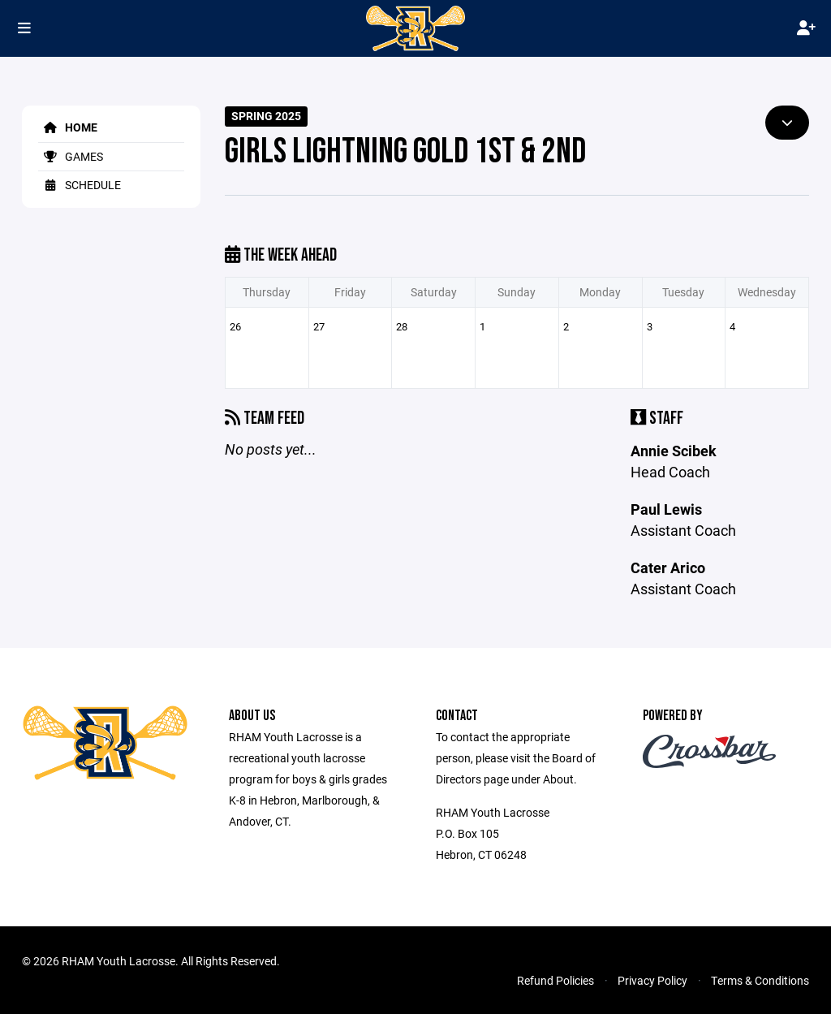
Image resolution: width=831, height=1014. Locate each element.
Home (67, 127)
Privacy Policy (652, 980)
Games (70, 156)
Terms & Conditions (760, 980)
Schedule (79, 184)
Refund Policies (555, 980)
